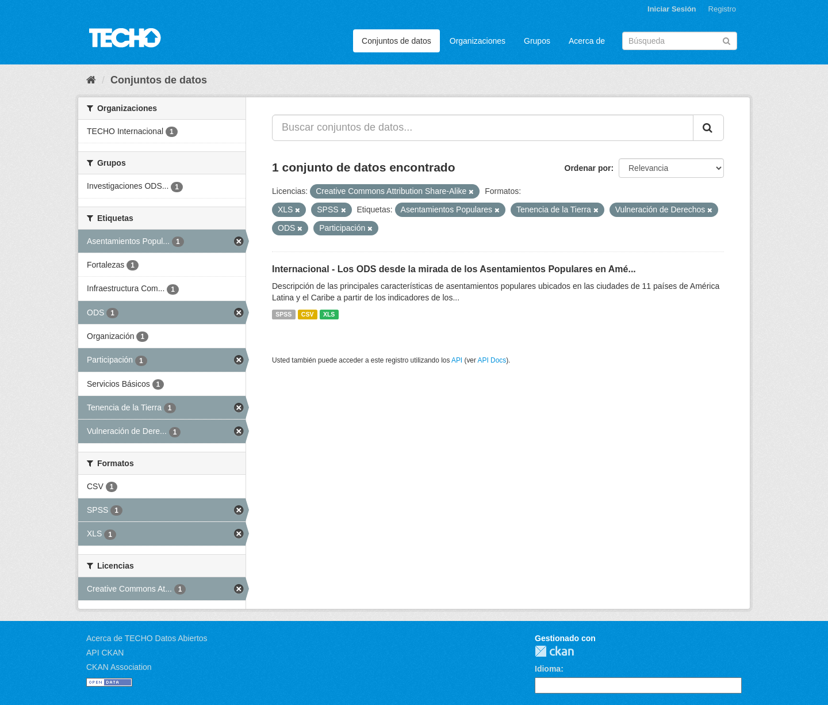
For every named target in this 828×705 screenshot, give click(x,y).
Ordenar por (588, 168)
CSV (307, 314)
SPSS (283, 314)
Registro (722, 9)
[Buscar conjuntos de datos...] (482, 128)
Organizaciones (477, 40)
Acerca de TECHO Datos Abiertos (147, 638)
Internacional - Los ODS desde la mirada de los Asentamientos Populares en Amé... (454, 269)
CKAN (554, 651)
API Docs (492, 360)
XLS (329, 314)
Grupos (537, 40)
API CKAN (105, 652)
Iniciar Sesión (671, 9)
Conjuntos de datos (396, 40)
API (456, 360)
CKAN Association (119, 667)
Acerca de (587, 40)
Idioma (548, 668)
